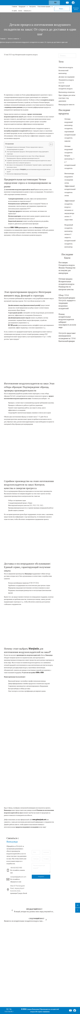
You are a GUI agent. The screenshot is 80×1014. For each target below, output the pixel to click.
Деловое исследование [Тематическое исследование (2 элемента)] (66, 77)
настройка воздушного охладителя (15, 131)
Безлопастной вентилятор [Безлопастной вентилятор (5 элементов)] (63, 72)
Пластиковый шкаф (35, 987)
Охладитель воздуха (34, 946)
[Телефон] (46, 859)
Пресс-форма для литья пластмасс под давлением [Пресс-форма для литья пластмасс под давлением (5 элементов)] (67, 98)
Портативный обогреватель (35, 975)
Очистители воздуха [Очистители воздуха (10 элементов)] (66, 67)
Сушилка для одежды (35, 981)
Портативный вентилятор (35, 969)
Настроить (32, 6)
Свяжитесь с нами (48, 975)
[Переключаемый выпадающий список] (27, 6)
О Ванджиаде (47, 968)
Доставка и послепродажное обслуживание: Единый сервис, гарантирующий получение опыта (29, 166)
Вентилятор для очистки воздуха (36, 953)
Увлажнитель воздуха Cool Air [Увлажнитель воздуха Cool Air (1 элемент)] (66, 81)
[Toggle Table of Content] (50, 144)
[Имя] (36, 852)
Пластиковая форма (44, 6)
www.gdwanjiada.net (39, 820)
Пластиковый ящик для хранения (35, 994)
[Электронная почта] (36, 859)
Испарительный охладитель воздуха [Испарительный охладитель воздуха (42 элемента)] (65, 87)
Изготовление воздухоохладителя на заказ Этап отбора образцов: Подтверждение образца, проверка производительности (26, 157)
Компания (46, 937)
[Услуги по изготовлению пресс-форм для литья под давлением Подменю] (53, 960)
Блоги (20, 11)
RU (54, 2)
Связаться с (27, 11)
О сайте (14, 11)
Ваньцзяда (38, 227)
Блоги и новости (13, 39)
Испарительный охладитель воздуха (26, 55)
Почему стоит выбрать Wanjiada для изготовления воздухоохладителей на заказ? (28, 170)
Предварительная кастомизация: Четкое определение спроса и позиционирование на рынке (25, 148)
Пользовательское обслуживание (48, 950)
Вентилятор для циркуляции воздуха (36, 962)
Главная (14, 6)
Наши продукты (48, 945)
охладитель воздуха (47, 100)
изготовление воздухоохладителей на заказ (20, 189)
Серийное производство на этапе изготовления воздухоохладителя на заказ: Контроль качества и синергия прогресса (29, 162)
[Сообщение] (41, 868)
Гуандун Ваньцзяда (32, 1009)
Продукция (22, 6)
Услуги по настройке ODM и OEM (33, 672)
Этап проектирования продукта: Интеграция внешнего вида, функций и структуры (28, 153)
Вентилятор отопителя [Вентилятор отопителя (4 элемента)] (66, 92)
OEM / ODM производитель (19, 227)
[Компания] (46, 852)
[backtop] (77, 910)
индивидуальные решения (13, 107)
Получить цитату (76, 8)
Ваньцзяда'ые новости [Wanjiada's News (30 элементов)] (66, 104)
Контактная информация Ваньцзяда (17, 174)
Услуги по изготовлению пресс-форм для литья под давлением (47, 960)
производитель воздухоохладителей (28, 655)
